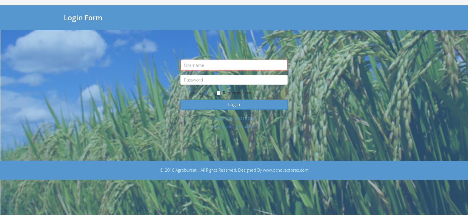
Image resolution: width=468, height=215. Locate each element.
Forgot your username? (234, 126)
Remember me (234, 93)
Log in (234, 104)
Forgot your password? (234, 118)
